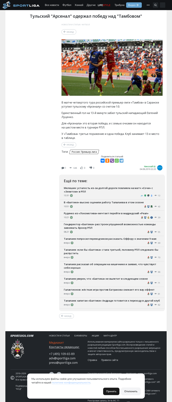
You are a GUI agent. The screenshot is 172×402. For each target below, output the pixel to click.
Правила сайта (109, 360)
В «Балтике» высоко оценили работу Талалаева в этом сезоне (104, 202)
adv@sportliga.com (62, 358)
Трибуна (119, 5)
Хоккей (79, 5)
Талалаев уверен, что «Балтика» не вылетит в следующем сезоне (106, 278)
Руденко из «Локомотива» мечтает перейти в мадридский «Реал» (106, 213)
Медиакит (56, 342)
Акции (95, 335)
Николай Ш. (150, 166)
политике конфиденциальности (71, 382)
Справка (92, 360)
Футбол (66, 5)
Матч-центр (110, 335)
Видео (131, 5)
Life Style (104, 5)
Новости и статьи (70, 24)
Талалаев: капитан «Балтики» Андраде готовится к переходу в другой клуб (112, 300)
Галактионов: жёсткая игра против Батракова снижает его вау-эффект (109, 289)
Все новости (52, 5)
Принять (111, 391)
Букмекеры (80, 335)
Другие (91, 5)
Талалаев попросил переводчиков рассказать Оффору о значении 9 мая (110, 238)
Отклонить (130, 391)
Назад (70, 32)
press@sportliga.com (63, 363)
